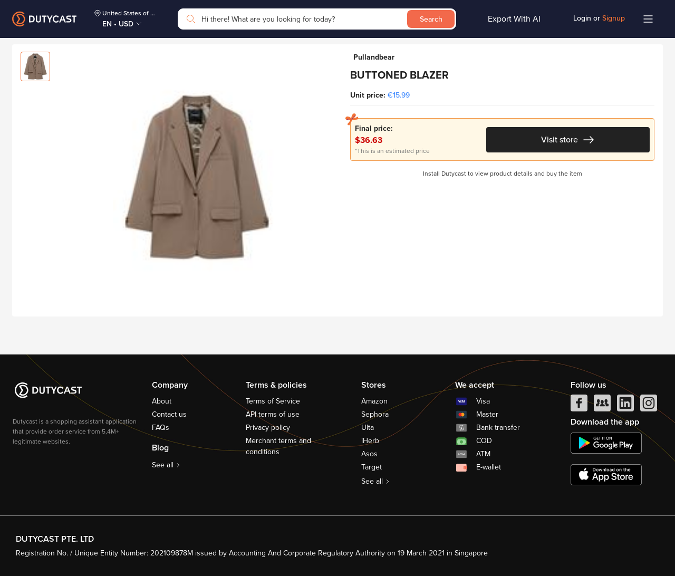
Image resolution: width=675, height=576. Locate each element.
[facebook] (579, 406)
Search (431, 19)
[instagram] (648, 406)
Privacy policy (268, 427)
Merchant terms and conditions (278, 446)
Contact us (169, 414)
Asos (369, 453)
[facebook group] (602, 406)
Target (371, 467)
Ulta (367, 427)
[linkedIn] (625, 406)
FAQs (160, 427)
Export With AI (514, 19)
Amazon (374, 401)
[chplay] (606, 443)
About (161, 401)
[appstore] (606, 474)
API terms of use (273, 414)
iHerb (370, 440)
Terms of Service (273, 401)
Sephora (375, 414)
